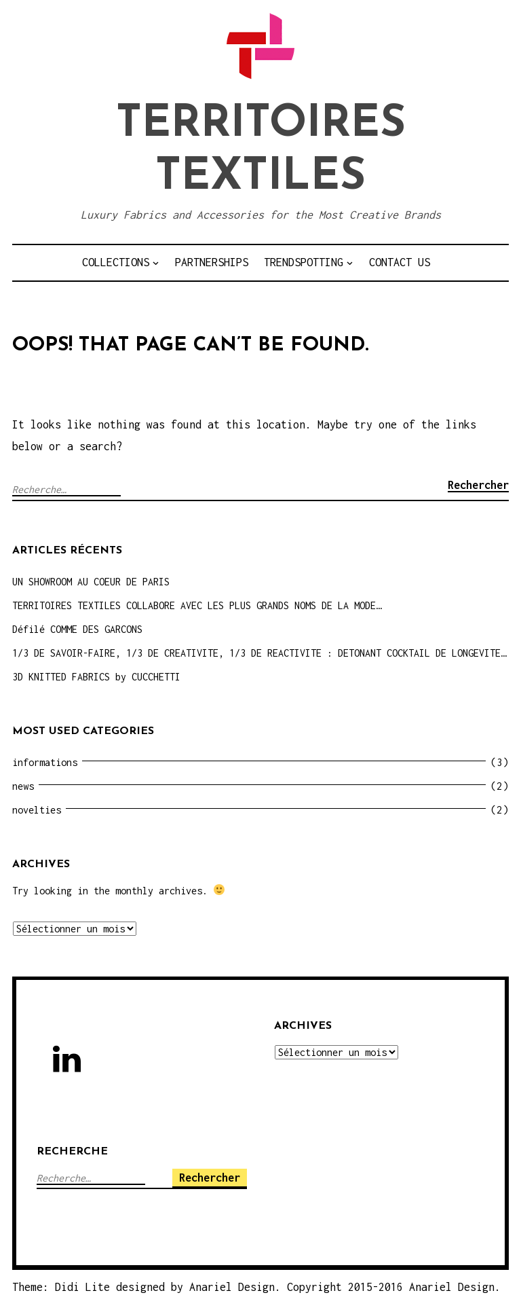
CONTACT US (399, 262)
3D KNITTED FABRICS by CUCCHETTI (96, 676)
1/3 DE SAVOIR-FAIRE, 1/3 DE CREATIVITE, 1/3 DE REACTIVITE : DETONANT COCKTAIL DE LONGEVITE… (259, 653)
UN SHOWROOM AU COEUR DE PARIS (91, 581)
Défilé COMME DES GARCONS (77, 629)
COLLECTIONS (115, 262)
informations (44, 762)
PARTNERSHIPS (211, 262)
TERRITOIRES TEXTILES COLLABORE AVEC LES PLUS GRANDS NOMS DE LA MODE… (196, 605)
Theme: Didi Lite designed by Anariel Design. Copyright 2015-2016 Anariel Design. (256, 1287)
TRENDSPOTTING (303, 262)
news (23, 786)
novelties (36, 810)
